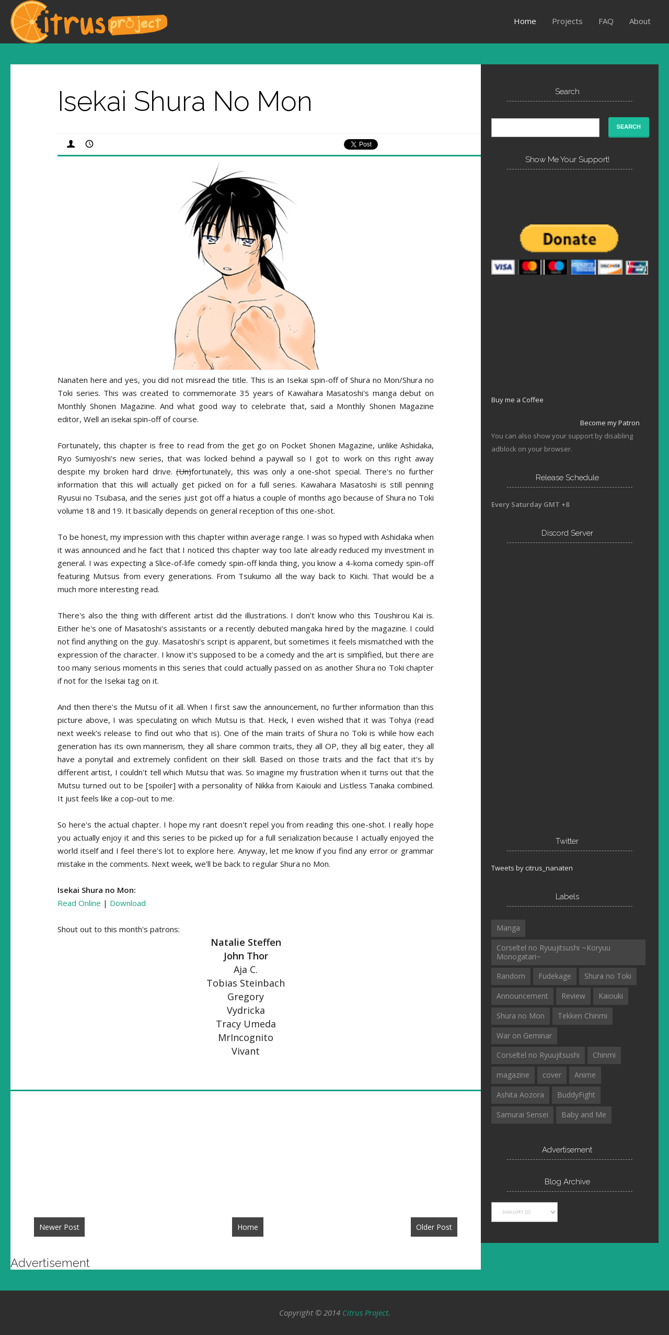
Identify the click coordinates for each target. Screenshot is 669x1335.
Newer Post (59, 1227)
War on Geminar (524, 1035)
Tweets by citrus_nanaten (532, 868)
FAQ (606, 21)
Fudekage (554, 976)
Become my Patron (610, 422)
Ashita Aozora (520, 1095)
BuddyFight (576, 1095)
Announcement (522, 996)
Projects (567, 21)
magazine (513, 1075)
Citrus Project (365, 1312)
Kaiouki (610, 996)
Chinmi (604, 1055)
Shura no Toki (607, 976)
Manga (508, 928)
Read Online (79, 903)
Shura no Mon (521, 1016)
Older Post (434, 1227)
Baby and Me (583, 1114)
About (640, 21)
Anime (585, 1075)
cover (552, 1075)
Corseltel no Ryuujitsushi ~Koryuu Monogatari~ (553, 952)
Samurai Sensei (522, 1114)
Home (525, 21)
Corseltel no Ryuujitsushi (538, 1055)
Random (511, 976)
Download (128, 903)
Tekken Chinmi (582, 1016)
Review (573, 996)
